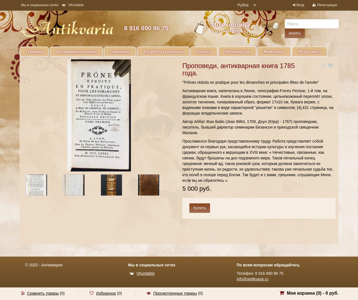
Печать (204, 51)
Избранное (106, 293)
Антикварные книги (76, 51)
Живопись (274, 51)
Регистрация (327, 5)
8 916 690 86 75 (146, 28)
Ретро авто (309, 51)
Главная (34, 51)
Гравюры (119, 51)
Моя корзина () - (312, 293)
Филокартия (237, 51)
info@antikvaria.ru (252, 279)
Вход (300, 5)
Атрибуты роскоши (163, 51)
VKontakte (73, 5)
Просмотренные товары (175, 293)
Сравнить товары (43, 293)
